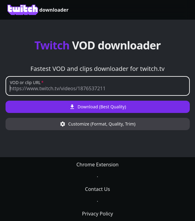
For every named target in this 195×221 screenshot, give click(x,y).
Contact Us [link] (97, 189)
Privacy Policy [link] (97, 213)
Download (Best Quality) (97, 107)
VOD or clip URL (25, 83)
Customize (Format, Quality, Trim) (97, 124)
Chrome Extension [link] (97, 164)
